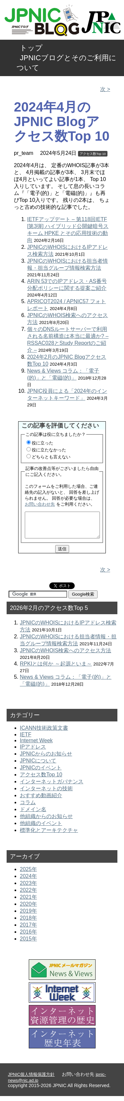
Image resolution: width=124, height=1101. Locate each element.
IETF (25, 739)
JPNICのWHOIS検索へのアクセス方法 (65, 655)
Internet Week (36, 745)
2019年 (28, 916)
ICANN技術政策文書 (44, 733)
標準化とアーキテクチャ (49, 835)
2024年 (28, 881)
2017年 (28, 930)
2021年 (28, 902)
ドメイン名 (33, 814)
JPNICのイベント (41, 772)
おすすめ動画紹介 (41, 800)
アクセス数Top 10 (93, 154)
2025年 (28, 874)
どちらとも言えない (51, 456)
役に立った (42, 442)
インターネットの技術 (46, 793)
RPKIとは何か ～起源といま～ (56, 668)
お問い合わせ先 (40, 504)
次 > (105, 89)
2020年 (28, 909)
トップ (31, 48)
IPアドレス (33, 752)
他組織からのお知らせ (46, 821)
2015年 (28, 943)
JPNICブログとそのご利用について (66, 63)
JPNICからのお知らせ (46, 758)
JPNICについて (38, 765)
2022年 (28, 895)
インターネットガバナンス (51, 786)
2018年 (28, 923)
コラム (28, 807)
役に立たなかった (49, 449)
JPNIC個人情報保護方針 (31, 1079)
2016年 (28, 937)
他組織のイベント (41, 828)
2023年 (28, 888)
